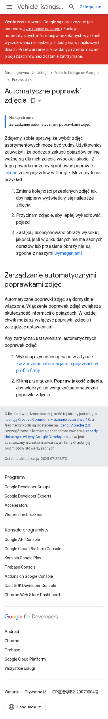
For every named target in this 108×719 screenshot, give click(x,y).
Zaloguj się (90, 7)
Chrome (12, 640)
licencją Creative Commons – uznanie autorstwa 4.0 (47, 419)
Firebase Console (20, 567)
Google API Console (22, 539)
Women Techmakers (23, 514)
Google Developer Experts (28, 496)
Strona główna (17, 72)
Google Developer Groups (27, 487)
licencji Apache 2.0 (74, 425)
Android (12, 631)
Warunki (12, 692)
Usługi (42, 72)
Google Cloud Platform (25, 659)
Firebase (12, 650)
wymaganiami (68, 253)
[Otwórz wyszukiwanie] (71, 6)
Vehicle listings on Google (40, 7)
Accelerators (16, 505)
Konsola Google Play (23, 558)
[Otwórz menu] (9, 7)
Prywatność (35, 692)
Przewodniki (22, 79)
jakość (11, 172)
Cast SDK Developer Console (30, 585)
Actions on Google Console (29, 576)
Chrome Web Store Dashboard (32, 594)
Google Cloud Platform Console (33, 548)
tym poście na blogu (41, 28)
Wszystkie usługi (20, 668)
